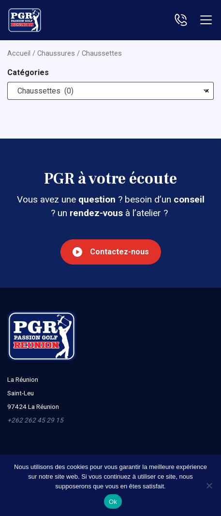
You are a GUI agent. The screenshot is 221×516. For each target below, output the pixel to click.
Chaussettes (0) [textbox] (110, 90)
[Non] (209, 485)
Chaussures (56, 53)
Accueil (18, 53)
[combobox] (110, 91)
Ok (113, 501)
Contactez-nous (111, 252)
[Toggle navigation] (206, 20)
